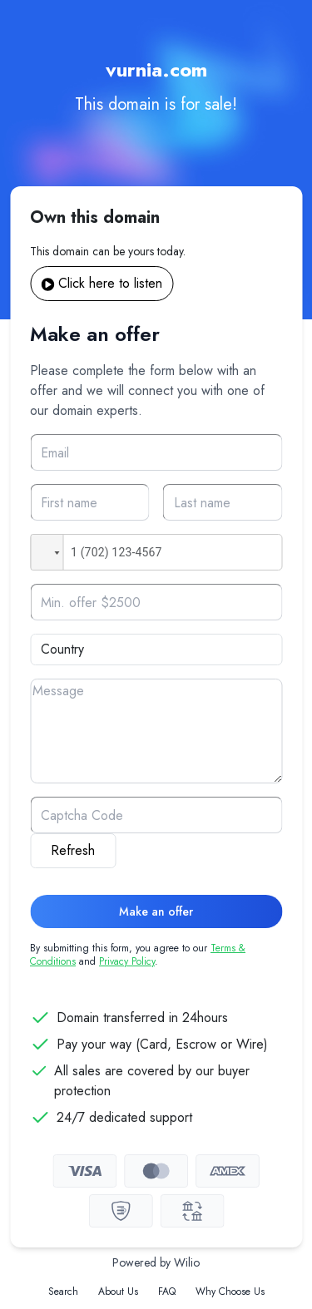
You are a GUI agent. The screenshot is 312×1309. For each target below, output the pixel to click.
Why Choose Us (230, 1291)
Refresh (73, 850)
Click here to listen (101, 283)
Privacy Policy (127, 961)
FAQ (167, 1291)
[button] (46, 552)
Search (63, 1291)
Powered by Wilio (156, 1262)
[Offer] (156, 602)
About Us (118, 1291)
